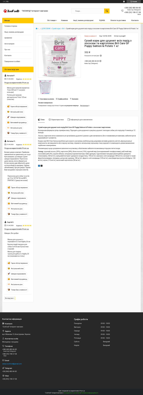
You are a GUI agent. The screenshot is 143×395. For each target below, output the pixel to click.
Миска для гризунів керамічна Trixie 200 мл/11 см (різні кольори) (18, 90)
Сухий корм (56, 28)
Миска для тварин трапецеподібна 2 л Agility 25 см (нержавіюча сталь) (18, 254)
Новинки (64, 20)
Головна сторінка (10, 26)
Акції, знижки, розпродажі (83, 20)
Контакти (135, 20)
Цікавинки (8, 38)
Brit (63, 28)
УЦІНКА (102, 20)
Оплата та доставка (118, 20)
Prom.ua (82, 391)
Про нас (7, 49)
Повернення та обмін (12, 61)
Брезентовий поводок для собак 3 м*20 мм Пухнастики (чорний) (18, 246)
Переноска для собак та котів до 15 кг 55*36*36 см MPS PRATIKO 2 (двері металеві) (18, 178)
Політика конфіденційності (89, 393)
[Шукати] (106, 11)
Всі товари (51, 20)
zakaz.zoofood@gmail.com (12, 364)
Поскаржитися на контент (72, 393)
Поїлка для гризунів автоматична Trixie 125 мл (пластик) (16, 97)
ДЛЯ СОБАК (46, 28)
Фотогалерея (9, 44)
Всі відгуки (9, 298)
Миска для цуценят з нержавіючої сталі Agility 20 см (19, 241)
